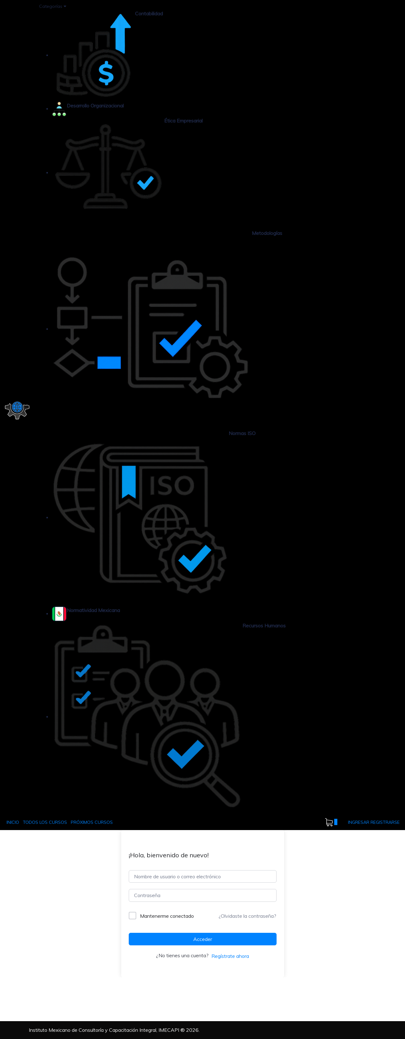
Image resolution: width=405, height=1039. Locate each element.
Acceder (202, 939)
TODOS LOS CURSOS (45, 822)
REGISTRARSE (385, 822)
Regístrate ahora (230, 956)
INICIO (13, 822)
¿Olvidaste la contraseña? (247, 916)
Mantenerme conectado (167, 916)
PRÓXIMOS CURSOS (92, 822)
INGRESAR (359, 822)
